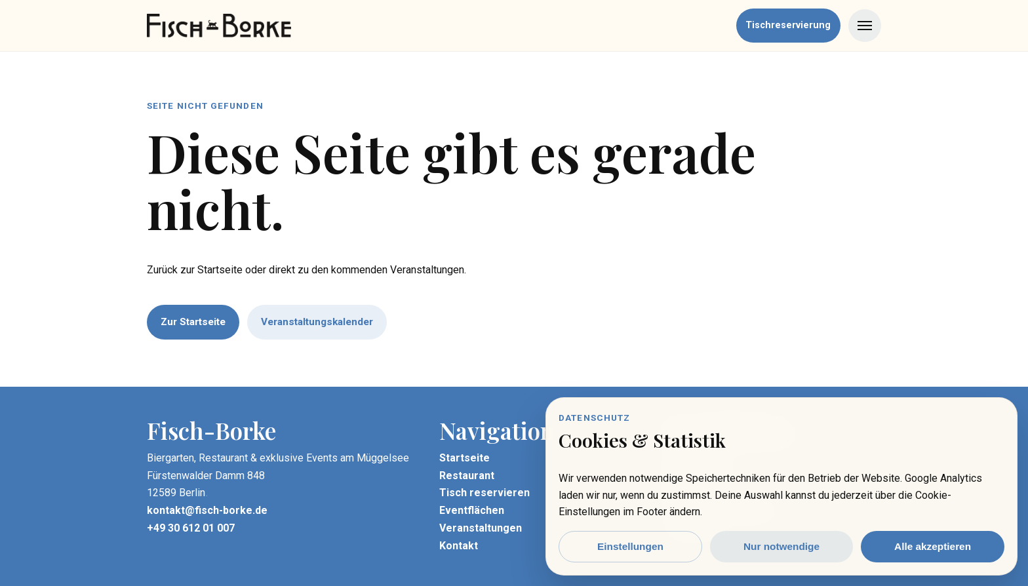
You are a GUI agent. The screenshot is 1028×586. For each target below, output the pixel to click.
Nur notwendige (781, 546)
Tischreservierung (788, 25)
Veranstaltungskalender (317, 322)
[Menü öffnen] (864, 25)
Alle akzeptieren (932, 546)
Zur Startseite (193, 322)
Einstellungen (630, 546)
